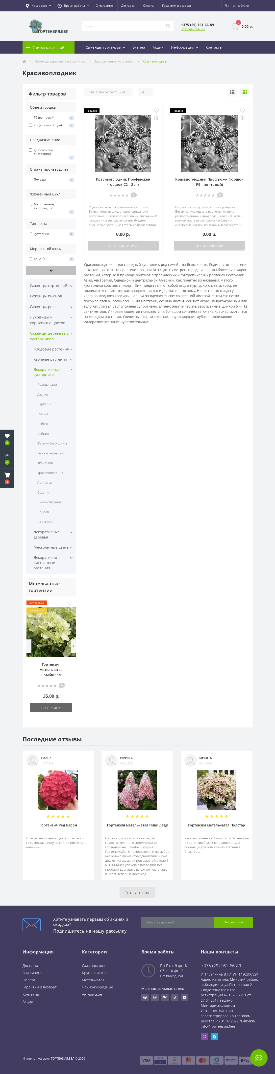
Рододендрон (47, 384)
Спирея (43, 512)
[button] (38, 5)
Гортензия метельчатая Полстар (216, 825)
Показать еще (138, 892)
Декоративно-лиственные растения (46, 562)
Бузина (139, 47)
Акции (158, 47)
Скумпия (43, 492)
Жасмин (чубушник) (52, 443)
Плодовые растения (51, 349)
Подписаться (233, 922)
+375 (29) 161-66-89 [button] (221, 966)
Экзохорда (45, 521)
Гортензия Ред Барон (58, 825)
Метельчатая (93, 980)
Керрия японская (50, 453)
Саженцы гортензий (49, 285)
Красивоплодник (50, 473)
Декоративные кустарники (114, 61)
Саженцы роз (42, 306)
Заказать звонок (193, 29)
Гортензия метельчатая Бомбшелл (51, 669)
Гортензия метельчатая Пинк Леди (137, 825)
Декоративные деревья (47, 534)
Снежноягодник (49, 502)
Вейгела (43, 423)
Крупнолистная (95, 972)
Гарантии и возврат (176, 5)
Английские (92, 994)
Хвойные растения (50, 359)
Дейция (43, 433)
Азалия (42, 394)
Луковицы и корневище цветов (48, 320)
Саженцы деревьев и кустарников (60, 61)
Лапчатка (44, 482)
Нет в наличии (123, 246)
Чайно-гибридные (97, 987)
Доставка (128, 5)
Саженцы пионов (46, 295)
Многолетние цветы (52, 547)
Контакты (214, 47)
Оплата (148, 5)
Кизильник (45, 463)
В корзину (51, 707)
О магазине (104, 5)
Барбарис (44, 404)
